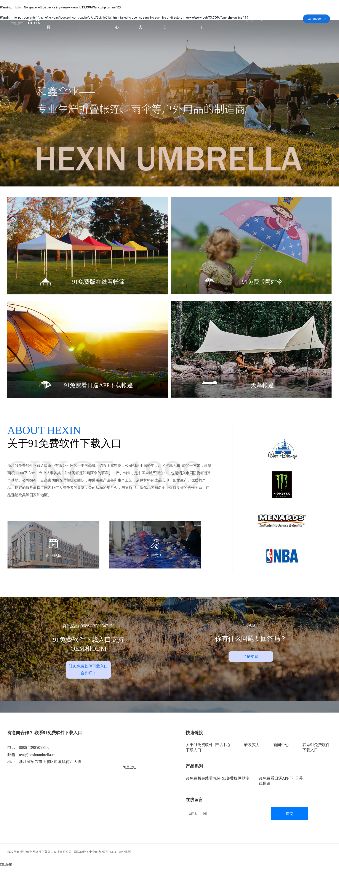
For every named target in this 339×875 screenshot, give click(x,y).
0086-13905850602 (34, 755)
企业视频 (53, 566)
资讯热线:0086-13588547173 (88, 633)
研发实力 (252, 752)
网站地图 (6, 872)
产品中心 (222, 752)
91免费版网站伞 (262, 283)
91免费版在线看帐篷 (98, 283)
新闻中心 (281, 752)
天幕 (299, 786)
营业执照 (125, 859)
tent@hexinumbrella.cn (269, 19)
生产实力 (154, 566)
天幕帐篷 (262, 386)
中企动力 (95, 859)
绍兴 (105, 859)
